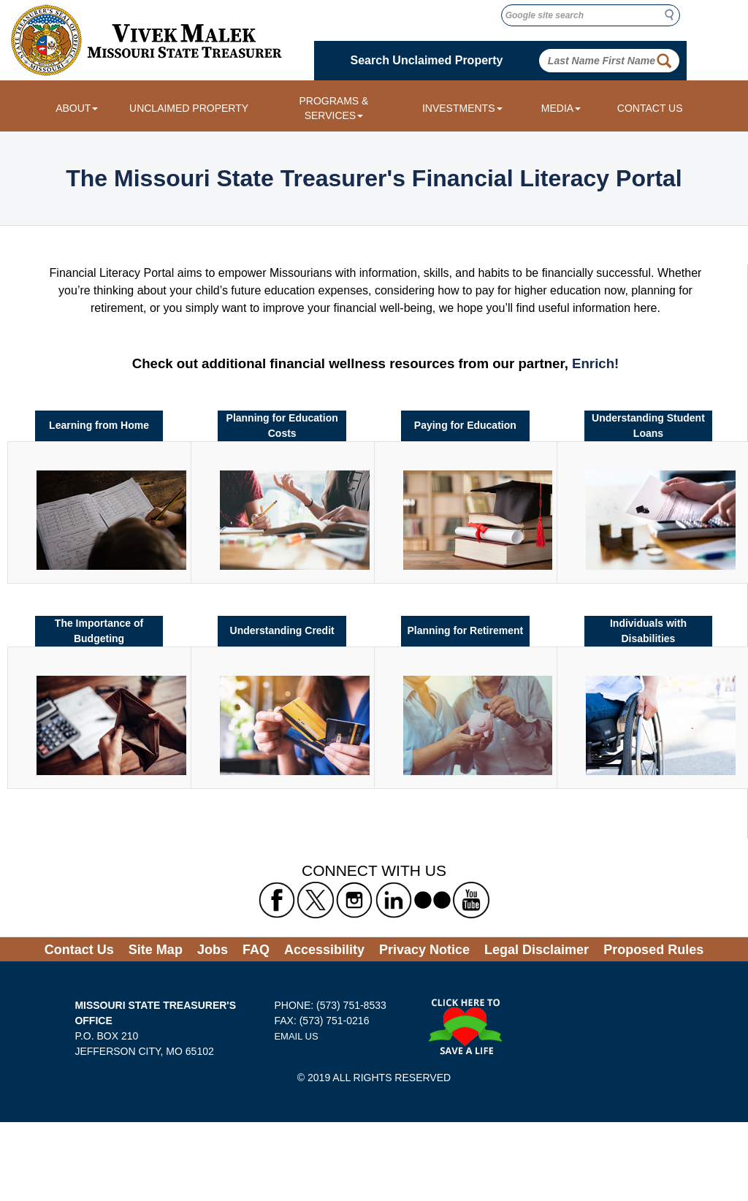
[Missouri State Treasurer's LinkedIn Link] (393, 899)
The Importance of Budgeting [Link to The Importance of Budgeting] (99, 630)
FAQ (256, 949)
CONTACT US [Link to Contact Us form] (650, 108)
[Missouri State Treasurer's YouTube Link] (471, 899)
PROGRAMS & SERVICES (333, 108)
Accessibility (324, 949)
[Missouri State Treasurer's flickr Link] (432, 899)
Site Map (156, 949)
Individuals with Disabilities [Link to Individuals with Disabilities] (648, 630)
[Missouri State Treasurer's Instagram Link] (354, 899)
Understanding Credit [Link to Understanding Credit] (282, 630)
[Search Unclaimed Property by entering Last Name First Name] (609, 60)
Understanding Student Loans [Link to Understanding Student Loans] (648, 425)
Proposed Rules (653, 949)
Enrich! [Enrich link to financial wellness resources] (595, 363)
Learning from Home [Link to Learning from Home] (99, 425)
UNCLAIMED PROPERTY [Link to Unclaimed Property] (188, 108)
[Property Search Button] (664, 60)
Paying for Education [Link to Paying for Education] (465, 425)
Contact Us (79, 949)
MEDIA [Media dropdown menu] (561, 108)
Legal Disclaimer (536, 949)
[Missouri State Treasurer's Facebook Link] (277, 899)
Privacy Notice (424, 949)
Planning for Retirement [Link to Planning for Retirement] (465, 630)
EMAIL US (296, 1036)
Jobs (212, 949)
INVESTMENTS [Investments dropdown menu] (462, 108)
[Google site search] (590, 15)
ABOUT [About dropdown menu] (77, 108)
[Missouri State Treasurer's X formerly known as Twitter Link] (315, 899)
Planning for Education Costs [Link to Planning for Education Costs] (282, 425)
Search (673, 14)
